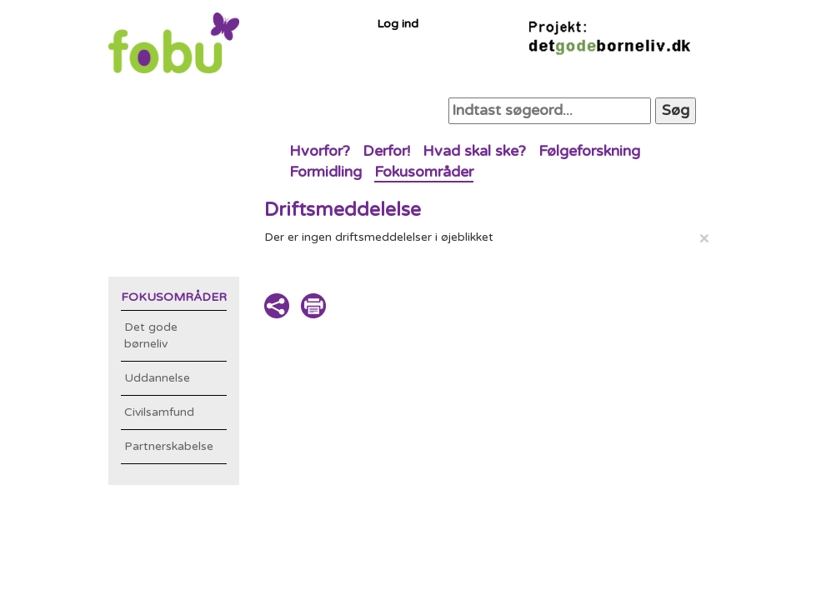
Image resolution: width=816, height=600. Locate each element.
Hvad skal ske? (474, 151)
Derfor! (386, 151)
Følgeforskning (589, 151)
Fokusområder (423, 171)
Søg (675, 110)
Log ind (397, 24)
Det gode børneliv (151, 335)
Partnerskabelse (168, 446)
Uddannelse (157, 378)
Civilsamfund (159, 412)
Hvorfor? (319, 151)
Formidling (325, 171)
